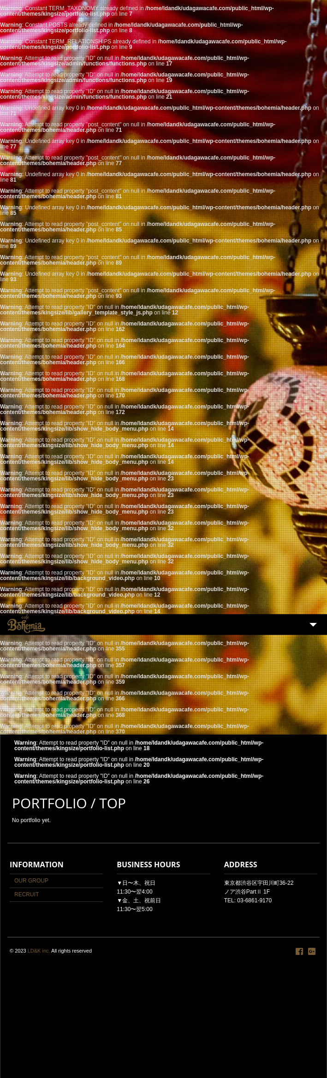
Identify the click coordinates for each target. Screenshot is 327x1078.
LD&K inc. (39, 951)
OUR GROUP (31, 880)
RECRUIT (26, 894)
